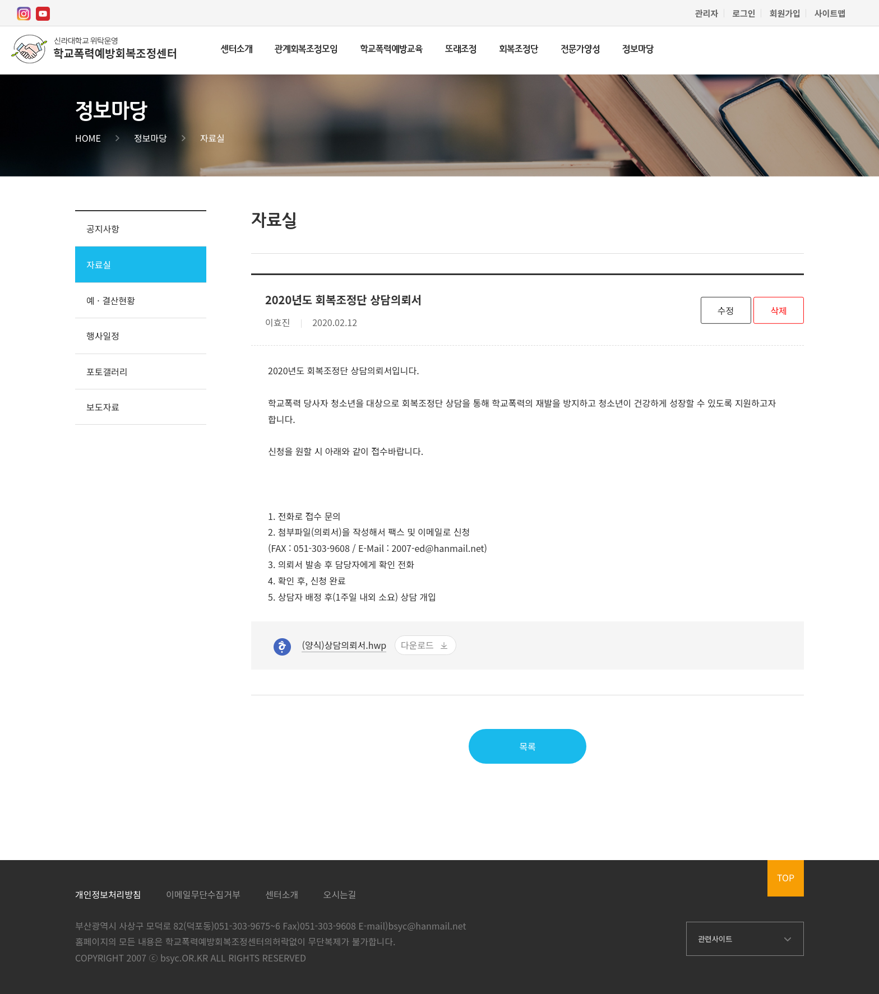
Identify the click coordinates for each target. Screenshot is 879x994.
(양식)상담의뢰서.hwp (344, 645)
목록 (527, 746)
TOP (785, 877)
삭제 (778, 310)
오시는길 (340, 894)
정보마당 (638, 49)
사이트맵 (830, 13)
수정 (726, 310)
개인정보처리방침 (108, 894)
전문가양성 (580, 49)
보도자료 (102, 407)
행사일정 (102, 335)
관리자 (706, 13)
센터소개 (236, 49)
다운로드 (417, 645)
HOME (88, 138)
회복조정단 (518, 49)
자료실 (212, 138)
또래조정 (460, 49)
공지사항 (102, 228)
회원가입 (785, 13)
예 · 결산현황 (110, 300)
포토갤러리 (107, 371)
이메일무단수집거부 (203, 894)
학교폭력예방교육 (391, 49)
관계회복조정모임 (306, 49)
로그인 (743, 13)
